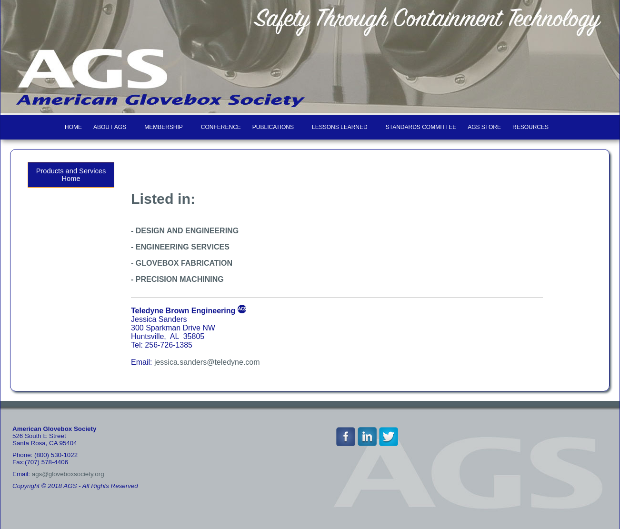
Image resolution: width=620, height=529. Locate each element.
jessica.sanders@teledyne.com (207, 362)
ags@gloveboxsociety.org (68, 474)
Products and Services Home (71, 174)
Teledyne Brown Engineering (183, 311)
